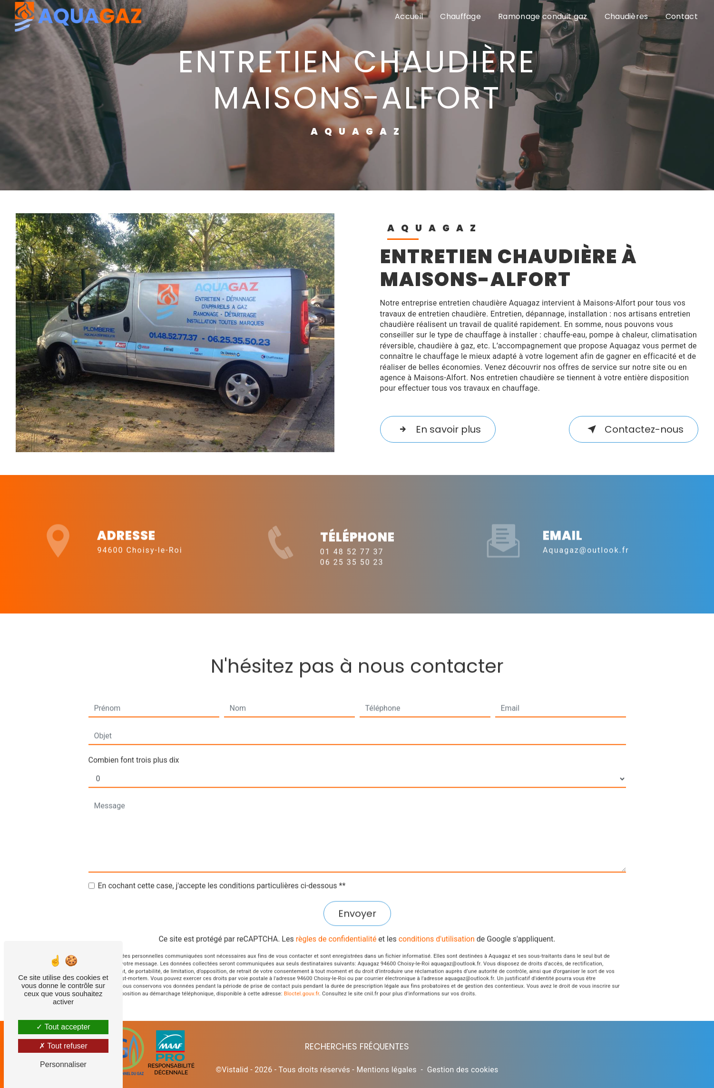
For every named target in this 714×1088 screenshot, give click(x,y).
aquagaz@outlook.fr (586, 536)
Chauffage (460, 16)
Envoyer (357, 900)
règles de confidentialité (336, 925)
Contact (681, 16)
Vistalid (235, 1069)
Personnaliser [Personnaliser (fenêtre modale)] (63, 1064)
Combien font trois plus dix (133, 747)
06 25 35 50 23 (352, 575)
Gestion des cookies (463, 1069)
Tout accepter (63, 1027)
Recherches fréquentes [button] (357, 1046)
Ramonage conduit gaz (542, 16)
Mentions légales (386, 1069)
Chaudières (626, 16)
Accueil (409, 16)
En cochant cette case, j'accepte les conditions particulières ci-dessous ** (222, 872)
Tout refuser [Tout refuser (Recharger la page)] (63, 1046)
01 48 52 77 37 (352, 564)
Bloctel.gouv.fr (301, 980)
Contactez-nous (634, 429)
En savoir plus (438, 429)
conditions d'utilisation (437, 925)
